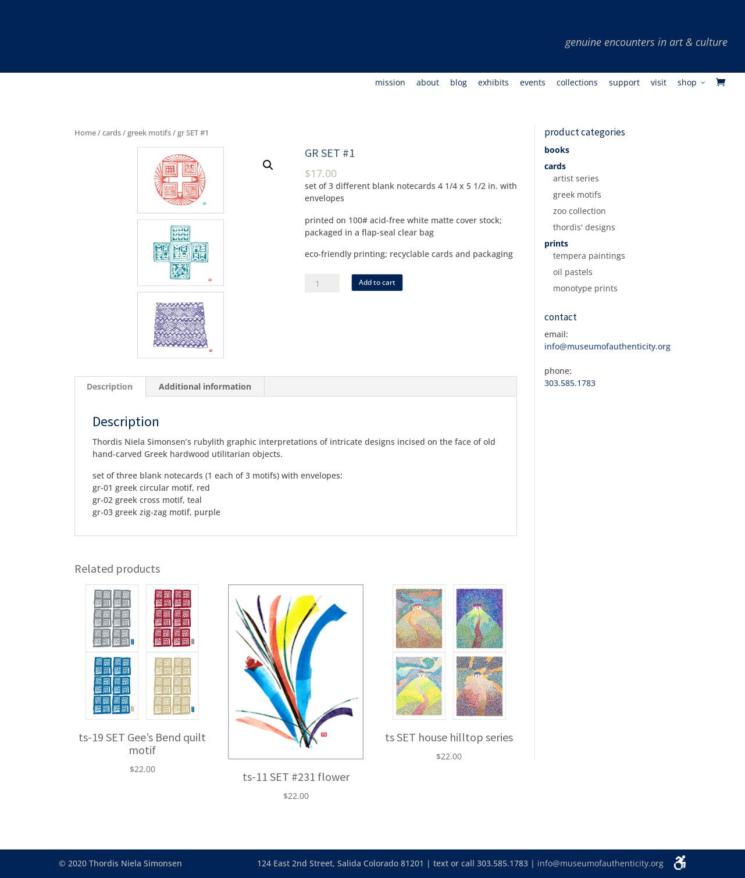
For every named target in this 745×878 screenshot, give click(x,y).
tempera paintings (589, 255)
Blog (458, 83)
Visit (658, 83)
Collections (577, 83)
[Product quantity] (322, 283)
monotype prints (585, 288)
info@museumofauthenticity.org (600, 863)
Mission (390, 83)
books (556, 149)
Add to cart (377, 282)
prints (556, 243)
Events (533, 83)
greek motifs (149, 132)
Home (85, 132)
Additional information (205, 386)
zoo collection (579, 210)
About (427, 83)
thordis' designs (584, 227)
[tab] (110, 387)
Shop (687, 83)
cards (111, 132)
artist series (576, 178)
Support (624, 83)
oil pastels (573, 271)
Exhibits (493, 83)
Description (110, 386)
